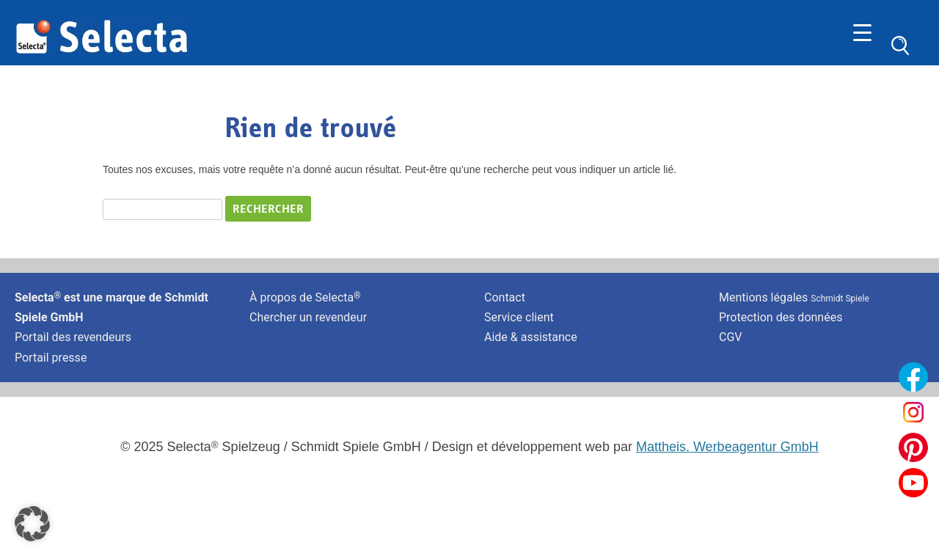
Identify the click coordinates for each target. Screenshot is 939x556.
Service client (519, 317)
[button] (32, 523)
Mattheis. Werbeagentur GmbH (727, 446)
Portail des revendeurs (73, 337)
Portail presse (51, 358)
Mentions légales (794, 297)
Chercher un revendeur (308, 317)
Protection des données (780, 317)
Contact (504, 297)
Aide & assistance (530, 337)
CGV (730, 337)
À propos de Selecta (305, 297)
